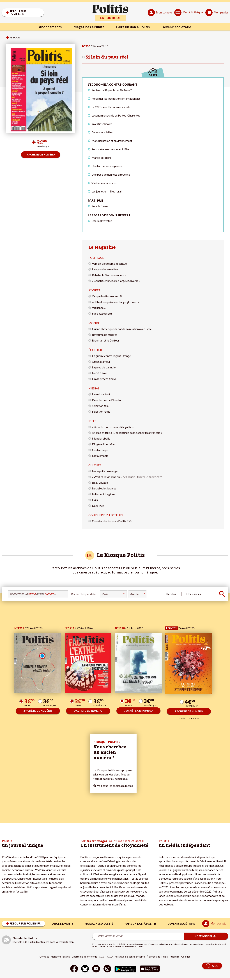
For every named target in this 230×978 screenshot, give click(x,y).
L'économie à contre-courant (112, 84)
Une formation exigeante (106, 166)
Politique (96, 257)
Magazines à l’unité (88, 27)
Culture (94, 465)
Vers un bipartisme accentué (109, 263)
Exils (95, 499)
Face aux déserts (102, 313)
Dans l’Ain (98, 505)
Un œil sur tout (101, 394)
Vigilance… (99, 307)
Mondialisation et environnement (111, 140)
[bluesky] (85, 969)
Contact (44, 956)
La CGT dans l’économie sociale (110, 107)
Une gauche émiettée (105, 269)
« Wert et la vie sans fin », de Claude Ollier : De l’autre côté (127, 476)
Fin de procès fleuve (104, 378)
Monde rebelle (101, 438)
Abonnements (49, 27)
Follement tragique (103, 494)
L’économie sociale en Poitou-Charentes (115, 115)
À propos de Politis (157, 956)
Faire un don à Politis (133, 27)
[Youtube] (96, 969)
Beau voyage (100, 482)
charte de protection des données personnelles (180, 944)
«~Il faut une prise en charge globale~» (115, 302)
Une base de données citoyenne (110, 174)
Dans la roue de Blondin (106, 400)
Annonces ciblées (102, 132)
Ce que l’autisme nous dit (107, 296)
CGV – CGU (106, 956)
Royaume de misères (104, 334)
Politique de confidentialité (129, 956)
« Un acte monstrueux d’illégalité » (113, 427)
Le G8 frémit (99, 373)
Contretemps (100, 450)
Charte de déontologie (84, 956)
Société (94, 290)
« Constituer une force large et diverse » (116, 280)
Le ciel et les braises (104, 488)
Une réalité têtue (101, 220)
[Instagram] (107, 969)
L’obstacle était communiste (109, 275)
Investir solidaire (101, 124)
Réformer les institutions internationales (116, 98)
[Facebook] (73, 969)
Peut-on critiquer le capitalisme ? (111, 90)
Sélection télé (100, 405)
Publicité (175, 956)
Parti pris (95, 200)
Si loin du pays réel (107, 57)
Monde (94, 323)
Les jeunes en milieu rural (106, 191)
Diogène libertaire (103, 444)
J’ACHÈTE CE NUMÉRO (40, 154)
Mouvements (100, 455)
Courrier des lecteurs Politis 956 (112, 521)
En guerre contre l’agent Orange (111, 355)
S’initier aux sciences (103, 183)
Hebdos (171, 594)
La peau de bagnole (104, 367)
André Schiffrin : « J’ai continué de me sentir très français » (127, 432)
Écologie (95, 350)
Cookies (185, 956)
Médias (93, 388)
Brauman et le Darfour (105, 340)
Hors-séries (193, 594)
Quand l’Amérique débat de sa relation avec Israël (122, 329)
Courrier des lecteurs (105, 515)
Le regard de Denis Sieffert (109, 215)
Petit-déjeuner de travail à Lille (110, 149)
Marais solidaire (101, 157)
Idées (92, 421)
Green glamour (101, 361)
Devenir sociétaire (177, 27)
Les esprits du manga (105, 471)
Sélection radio (101, 411)
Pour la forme (99, 206)
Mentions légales (60, 956)
